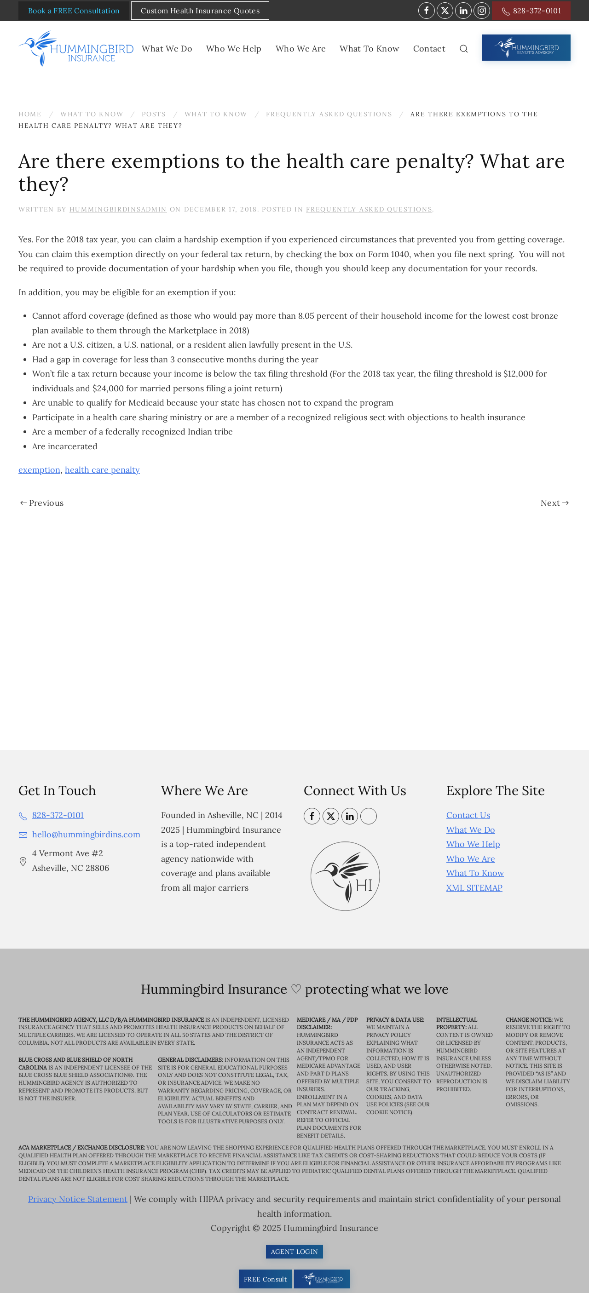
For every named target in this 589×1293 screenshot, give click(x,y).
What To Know (475, 873)
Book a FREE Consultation (74, 10)
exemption (39, 469)
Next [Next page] (555, 503)
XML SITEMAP (474, 887)
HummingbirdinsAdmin (118, 209)
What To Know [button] (369, 48)
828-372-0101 (531, 11)
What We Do (470, 829)
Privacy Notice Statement (77, 1199)
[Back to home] (77, 48)
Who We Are (470, 858)
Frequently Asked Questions (369, 209)
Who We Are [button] (301, 48)
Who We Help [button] (234, 48)
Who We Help (473, 844)
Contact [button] (429, 48)
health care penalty (102, 469)
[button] (463, 48)
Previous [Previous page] (42, 503)
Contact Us (468, 815)
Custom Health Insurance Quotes (200, 10)
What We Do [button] (167, 48)
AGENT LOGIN (294, 1251)
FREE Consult (265, 1279)
